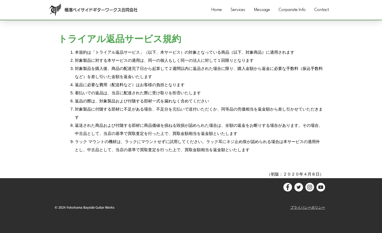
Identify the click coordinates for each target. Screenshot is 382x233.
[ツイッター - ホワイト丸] (298, 187)
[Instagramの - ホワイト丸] (309, 187)
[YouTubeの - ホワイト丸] (320, 187)
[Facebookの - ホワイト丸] (287, 187)
